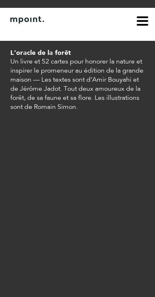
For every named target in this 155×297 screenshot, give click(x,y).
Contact (56, 32)
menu (142, 22)
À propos (23, 32)
